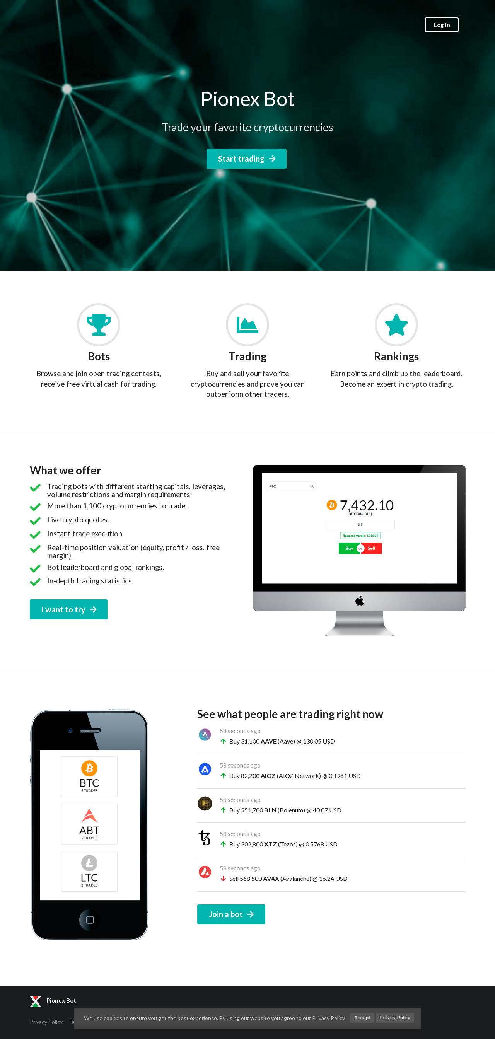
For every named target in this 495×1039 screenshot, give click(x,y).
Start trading (247, 158)
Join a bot (232, 914)
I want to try (69, 609)
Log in (442, 24)
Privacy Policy (46, 1022)
